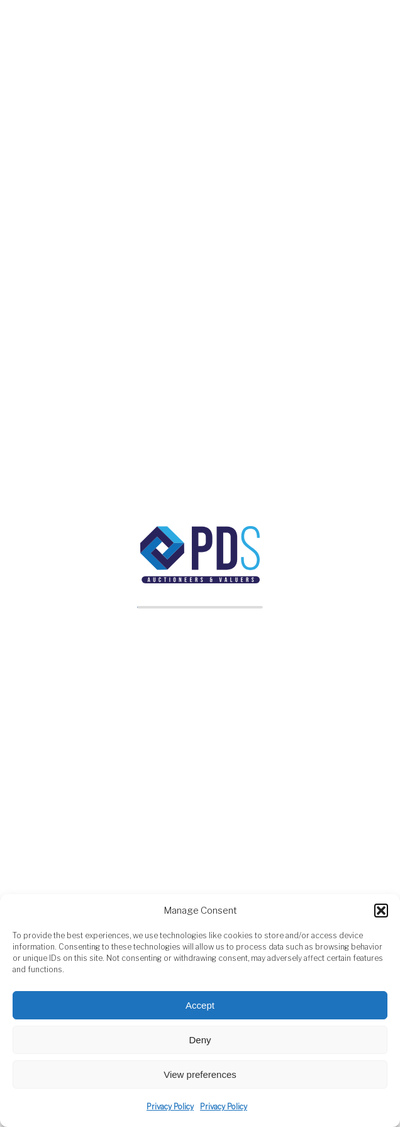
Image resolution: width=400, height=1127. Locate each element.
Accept (200, 1005)
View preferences (200, 1074)
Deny (200, 1039)
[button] (381, 910)
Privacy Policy (170, 1106)
